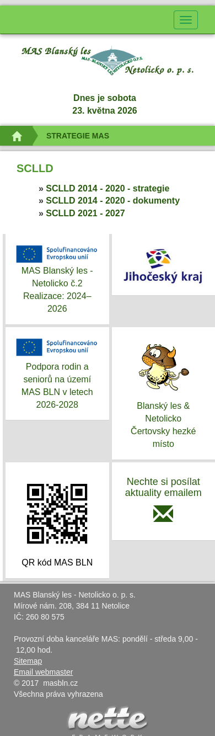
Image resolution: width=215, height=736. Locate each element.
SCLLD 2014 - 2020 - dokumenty (113, 200)
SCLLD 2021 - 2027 (85, 213)
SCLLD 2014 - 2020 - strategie (107, 188)
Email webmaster (43, 672)
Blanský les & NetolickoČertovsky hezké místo (164, 392)
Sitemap (28, 661)
